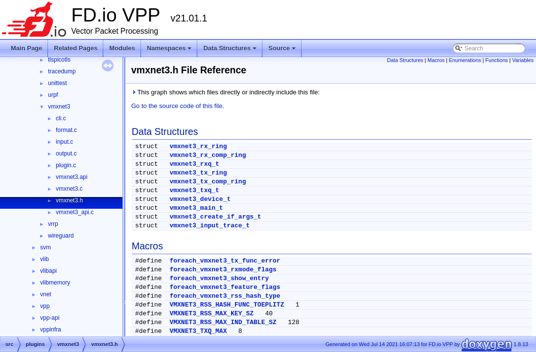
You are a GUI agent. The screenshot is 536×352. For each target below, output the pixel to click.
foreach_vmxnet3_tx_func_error (224, 260)
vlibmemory (55, 282)
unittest (57, 83)
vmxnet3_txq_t (194, 190)
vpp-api (49, 317)
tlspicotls (59, 59)
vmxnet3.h (69, 200)
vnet (45, 294)
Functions (496, 60)
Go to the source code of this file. (177, 106)
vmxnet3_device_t (200, 199)
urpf (53, 94)
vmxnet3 (59, 106)
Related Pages (75, 48)
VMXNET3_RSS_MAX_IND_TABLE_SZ (222, 322)
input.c (64, 141)
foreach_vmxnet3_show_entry (219, 278)
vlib (44, 259)
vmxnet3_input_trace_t (209, 225)
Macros (435, 60)
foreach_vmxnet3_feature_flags (224, 287)
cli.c (61, 118)
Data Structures (230, 50)
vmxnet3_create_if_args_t (215, 216)
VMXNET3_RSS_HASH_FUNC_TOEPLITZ (226, 304)
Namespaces (170, 50)
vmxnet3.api (72, 177)
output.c (66, 153)
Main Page (26, 48)
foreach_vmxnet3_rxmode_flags (222, 269)
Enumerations (465, 60)
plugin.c (66, 165)
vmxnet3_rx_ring (198, 146)
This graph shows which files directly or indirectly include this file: (225, 92)
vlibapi (48, 270)
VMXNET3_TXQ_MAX (198, 331)
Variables (523, 60)
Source (282, 50)
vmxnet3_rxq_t (194, 164)
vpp (44, 306)
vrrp (53, 223)
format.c (66, 130)
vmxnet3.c (69, 188)
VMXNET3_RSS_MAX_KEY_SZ (211, 313)
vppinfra (50, 329)
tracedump (62, 71)
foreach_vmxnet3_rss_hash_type (224, 296)
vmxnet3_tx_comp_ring (207, 181)
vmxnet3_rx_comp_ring (207, 155)
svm (45, 247)
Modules (122, 48)
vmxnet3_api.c (74, 212)
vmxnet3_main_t (196, 208)
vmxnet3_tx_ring (198, 172)
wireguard (61, 235)
